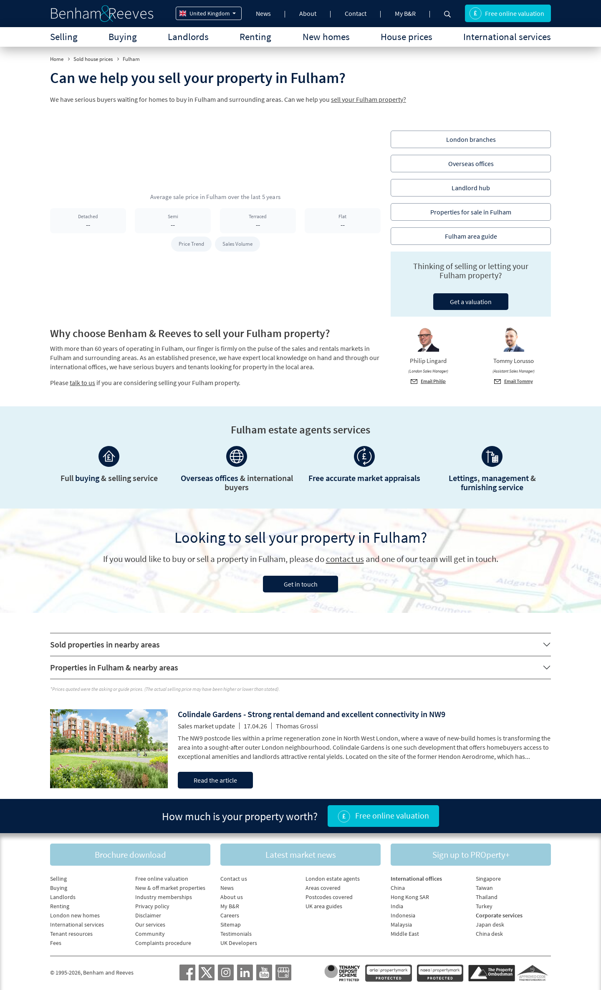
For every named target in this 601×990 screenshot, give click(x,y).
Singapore (488, 878)
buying (87, 478)
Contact (355, 13)
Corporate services (499, 915)
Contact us (233, 878)
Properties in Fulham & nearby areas (114, 667)
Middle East (405, 933)
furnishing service (492, 487)
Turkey (484, 906)
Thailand (486, 897)
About (307, 13)
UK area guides (324, 906)
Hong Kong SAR (410, 897)
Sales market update (206, 726)
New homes (326, 36)
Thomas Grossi (297, 726)
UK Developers (238, 943)
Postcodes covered (329, 897)
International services (507, 36)
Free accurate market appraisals (364, 478)
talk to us (82, 382)
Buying (123, 36)
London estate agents (333, 878)
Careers (229, 915)
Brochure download (130, 854)
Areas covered (323, 888)
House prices (406, 36)
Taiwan (484, 888)
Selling (64, 36)
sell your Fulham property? (368, 99)
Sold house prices (93, 59)
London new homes (75, 915)
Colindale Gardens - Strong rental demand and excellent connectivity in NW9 (311, 714)
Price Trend (191, 243)
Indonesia (403, 915)
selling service (133, 478)
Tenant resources (71, 933)
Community (150, 933)
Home (56, 59)
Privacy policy (152, 906)
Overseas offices (209, 478)
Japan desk (490, 924)
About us (231, 897)
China (398, 888)
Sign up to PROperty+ (471, 854)
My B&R (405, 13)
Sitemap (230, 924)
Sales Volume (237, 243)
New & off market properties (170, 888)
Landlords (188, 36)
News (263, 13)
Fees (55, 943)
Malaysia (401, 924)
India (397, 906)
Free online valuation (506, 13)
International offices (416, 878)
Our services (150, 924)
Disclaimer (148, 915)
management (505, 478)
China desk (489, 933)
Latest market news (300, 854)
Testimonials (236, 933)
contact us (345, 558)
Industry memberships (163, 897)
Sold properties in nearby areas (105, 644)
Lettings (463, 478)
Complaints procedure (163, 943)
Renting (255, 36)
